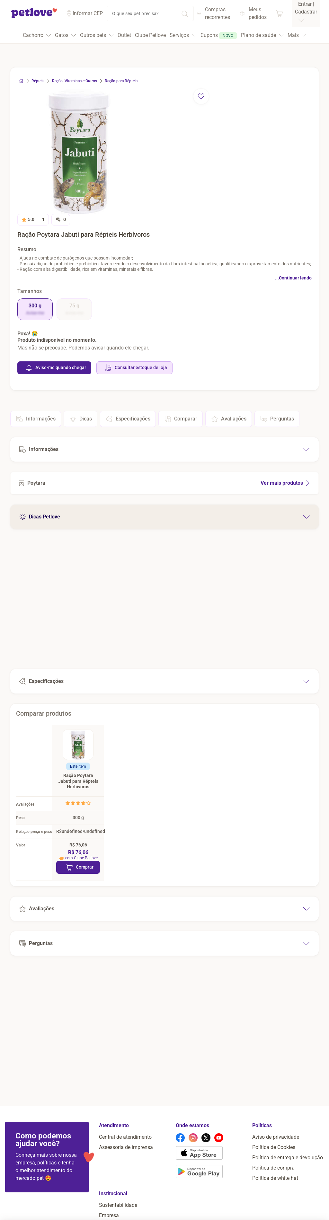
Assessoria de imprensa (126, 1168)
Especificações (127, 419)
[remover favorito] (201, 96)
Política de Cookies (273, 1168)
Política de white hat (275, 1199)
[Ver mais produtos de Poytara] (164, 483)
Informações (36, 419)
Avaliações (228, 419)
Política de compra (273, 1188)
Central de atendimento (125, 1157)
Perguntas (277, 419)
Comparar (180, 419)
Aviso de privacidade (275, 1157)
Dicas (80, 419)
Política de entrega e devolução (287, 1178)
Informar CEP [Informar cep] (88, 13)
